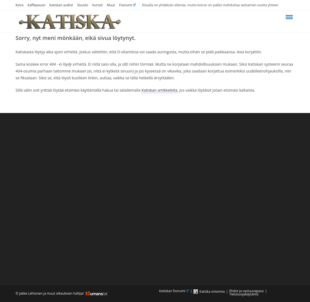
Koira (20, 5)
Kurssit (97, 5)
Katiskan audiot (61, 5)
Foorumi (127, 5)
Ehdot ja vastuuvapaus (246, 291)
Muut (111, 5)
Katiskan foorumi (174, 291)
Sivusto (82, 5)
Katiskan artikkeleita (159, 90)
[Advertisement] (155, 196)
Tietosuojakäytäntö (244, 294)
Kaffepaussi (36, 5)
